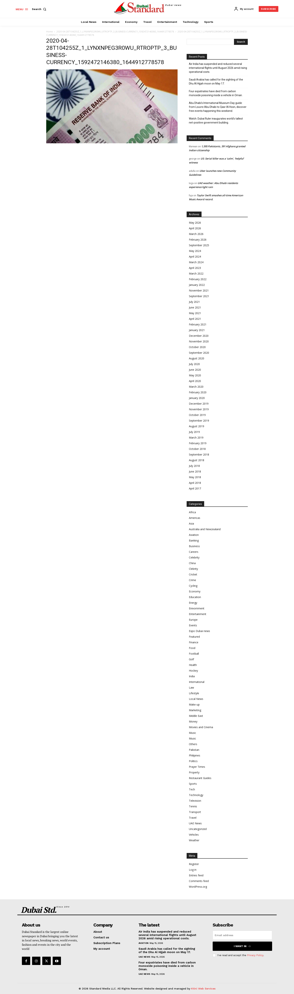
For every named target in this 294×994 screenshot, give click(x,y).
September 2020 (199, 352)
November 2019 (199, 409)
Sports (193, 783)
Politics (193, 761)
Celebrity (194, 557)
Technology (196, 795)
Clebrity (193, 569)
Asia (191, 523)
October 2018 (197, 449)
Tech (192, 789)
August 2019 (196, 426)
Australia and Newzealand (205, 529)
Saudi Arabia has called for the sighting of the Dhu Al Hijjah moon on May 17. (216, 81)
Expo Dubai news (199, 631)
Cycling (193, 586)
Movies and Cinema (201, 727)
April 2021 (195, 319)
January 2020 (197, 398)
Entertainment (197, 614)
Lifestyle (194, 693)
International (196, 682)
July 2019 (194, 432)
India (192, 676)
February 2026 (197, 239)
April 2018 (195, 483)
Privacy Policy (255, 955)
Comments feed (199, 881)
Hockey (193, 670)
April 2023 (195, 268)
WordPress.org (198, 886)
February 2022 (197, 279)
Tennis (193, 806)
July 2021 (194, 302)
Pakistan (194, 750)
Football (194, 653)
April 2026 (195, 228)
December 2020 (199, 335)
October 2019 (197, 415)
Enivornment (196, 608)
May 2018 (195, 477)
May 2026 (195, 222)
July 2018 (194, 466)
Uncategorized (198, 829)
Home (49, 31)
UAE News (195, 823)
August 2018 (196, 460)
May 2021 (195, 313)
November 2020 (199, 341)
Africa (192, 512)
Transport (195, 812)
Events (193, 625)
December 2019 (199, 403)
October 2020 (197, 347)
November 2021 (199, 290)
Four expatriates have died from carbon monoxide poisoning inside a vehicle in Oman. (215, 93)
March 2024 (196, 262)
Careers (193, 552)
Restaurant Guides (200, 778)
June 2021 (195, 307)
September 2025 (199, 245)
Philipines (194, 755)
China (192, 563)
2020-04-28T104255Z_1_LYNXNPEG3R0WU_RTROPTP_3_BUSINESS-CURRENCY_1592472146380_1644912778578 (115, 31)
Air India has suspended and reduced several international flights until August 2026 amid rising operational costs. (218, 67)
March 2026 (196, 234)
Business (194, 546)
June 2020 (195, 369)
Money (193, 721)
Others (193, 744)
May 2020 (195, 375)
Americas (194, 518)
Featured (194, 636)
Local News (196, 699)
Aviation (194, 535)
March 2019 (196, 437)
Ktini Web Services (203, 988)
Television (195, 800)
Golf (191, 659)
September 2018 (199, 454)
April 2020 (195, 381)
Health (193, 665)
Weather (194, 840)
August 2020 (196, 358)
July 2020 (194, 364)
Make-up (194, 704)
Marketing (195, 710)
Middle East (196, 716)
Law (191, 687)
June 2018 (195, 471)
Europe (193, 619)
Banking (194, 540)
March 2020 (196, 386)
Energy (193, 602)
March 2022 (196, 273)
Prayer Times (197, 767)
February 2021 (197, 324)
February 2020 (197, 392)
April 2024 (195, 256)
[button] (40, 9)
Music (192, 733)
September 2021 (199, 296)
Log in (192, 869)
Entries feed (196, 875)
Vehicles (194, 834)
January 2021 (197, 330)
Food (192, 648)
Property (194, 772)
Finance (193, 642)
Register (194, 864)
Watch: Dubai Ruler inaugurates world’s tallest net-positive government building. (216, 120)
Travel (192, 817)
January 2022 (197, 285)
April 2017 (195, 488)
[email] (242, 935)
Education (195, 597)
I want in (242, 946)
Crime (192, 580)
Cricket (193, 574)
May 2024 (195, 251)
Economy (194, 591)
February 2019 (197, 443)
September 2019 (199, 420)
